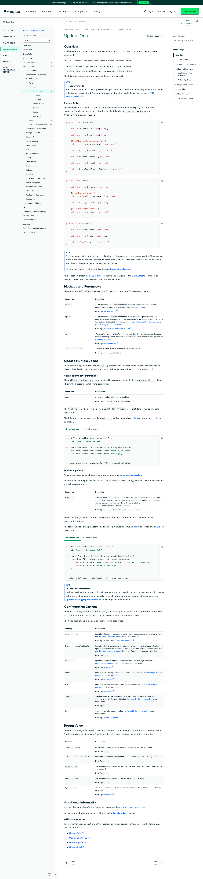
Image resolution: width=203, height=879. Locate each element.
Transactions (31, 166)
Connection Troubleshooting (34, 211)
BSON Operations (33, 153)
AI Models (7, 62)
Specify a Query (120, 813)
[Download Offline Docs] (49, 874)
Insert (35, 87)
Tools (5, 55)
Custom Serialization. (120, 269)
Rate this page (179, 36)
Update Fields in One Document (145, 322)
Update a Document (129, 807)
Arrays (38, 99)
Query (28, 158)
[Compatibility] (38, 220)
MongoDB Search (33, 133)
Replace (36, 108)
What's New (27, 58)
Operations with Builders (36, 128)
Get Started (190, 11)
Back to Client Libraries (33, 30)
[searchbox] (103, 21)
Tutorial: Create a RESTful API (41, 124)
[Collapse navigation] (55, 875)
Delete (35, 112)
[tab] (72, 429)
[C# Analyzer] (38, 232)
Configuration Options (104, 339)
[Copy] (162, 122)
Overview (27, 46)
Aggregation (31, 145)
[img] (174, 40)
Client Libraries (10, 49)
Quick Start (27, 50)
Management (9, 43)
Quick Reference (30, 54)
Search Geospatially (34, 187)
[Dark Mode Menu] (197, 21)
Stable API (30, 137)
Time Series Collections (35, 178)
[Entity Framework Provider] (38, 228)
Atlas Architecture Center (9, 70)
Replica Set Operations (35, 195)
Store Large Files (32, 191)
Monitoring (30, 199)
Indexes (29, 170)
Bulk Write (37, 116)
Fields (38, 95)
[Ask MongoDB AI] (186, 21)
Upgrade (26, 224)
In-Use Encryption (33, 182)
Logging (29, 174)
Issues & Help (28, 216)
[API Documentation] (38, 203)
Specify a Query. (141, 307)
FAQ (24, 207)
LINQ (28, 149)
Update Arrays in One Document (108, 325)
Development (9, 37)
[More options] (162, 36)
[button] (148, 11)
